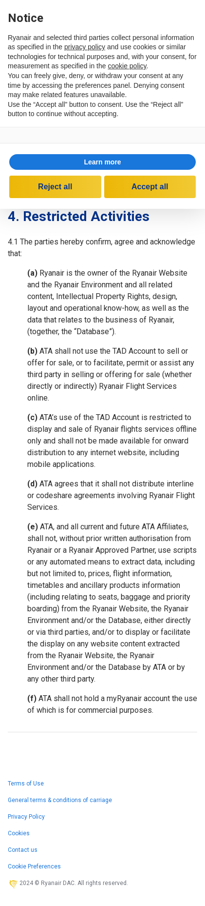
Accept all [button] (149, 186)
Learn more (102, 162)
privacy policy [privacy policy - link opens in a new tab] (84, 47)
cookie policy (127, 66)
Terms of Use (26, 783)
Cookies (19, 833)
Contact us (22, 849)
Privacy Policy (26, 816)
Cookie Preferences (34, 866)
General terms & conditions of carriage (60, 800)
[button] (102, 162)
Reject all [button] (55, 186)
